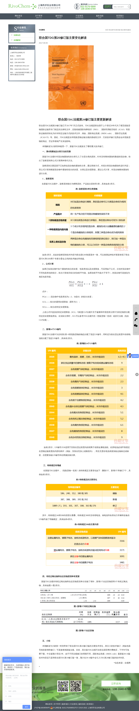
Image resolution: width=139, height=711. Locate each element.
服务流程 (81, 704)
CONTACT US (120, 16)
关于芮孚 (57, 704)
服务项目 (65, 704)
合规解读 (17, 40)
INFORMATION (79, 16)
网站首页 (48, 704)
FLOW (99, 16)
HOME (18, 16)
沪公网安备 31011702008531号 (63, 708)
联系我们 (90, 704)
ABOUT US (38, 16)
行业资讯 (73, 704)
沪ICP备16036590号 (42, 708)
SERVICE (59, 16)
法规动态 (17, 35)
